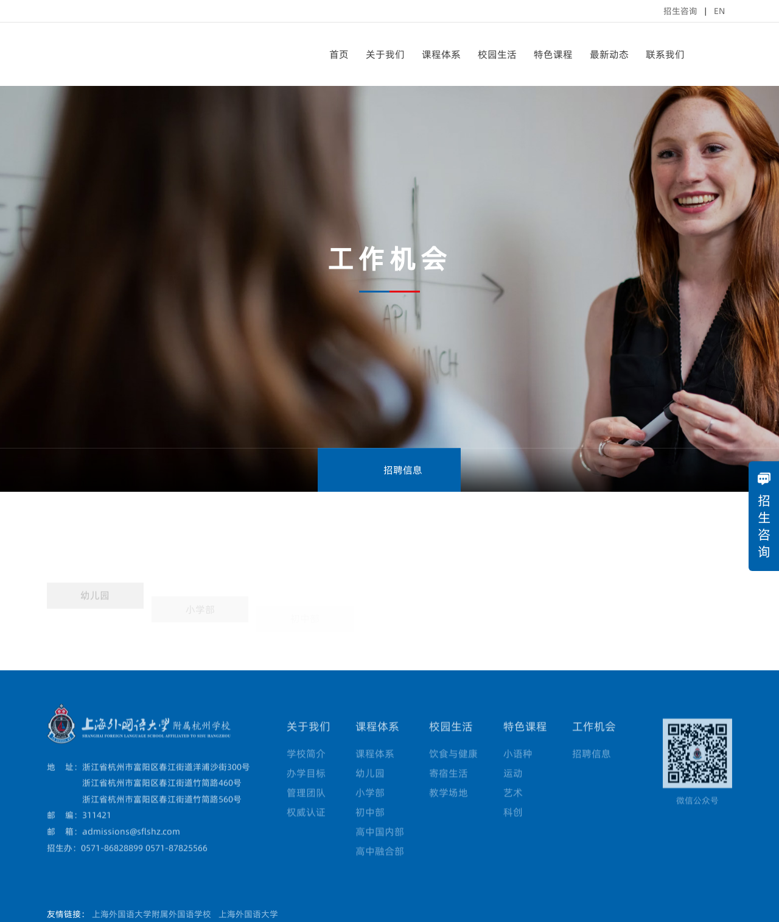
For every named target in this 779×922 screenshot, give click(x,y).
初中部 (370, 826)
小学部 (370, 807)
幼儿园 (95, 614)
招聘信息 (389, 470)
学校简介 (306, 768)
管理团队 (306, 807)
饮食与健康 (453, 768)
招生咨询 (680, 11)
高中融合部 (379, 865)
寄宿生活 (448, 787)
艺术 (513, 807)
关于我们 (385, 54)
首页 (339, 54)
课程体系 (441, 54)
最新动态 (609, 54)
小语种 (518, 768)
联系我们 (665, 54)
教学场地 (448, 807)
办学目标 (306, 787)
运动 (513, 787)
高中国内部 (379, 846)
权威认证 (306, 826)
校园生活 (497, 54)
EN (719, 11)
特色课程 (553, 54)
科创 (513, 826)
